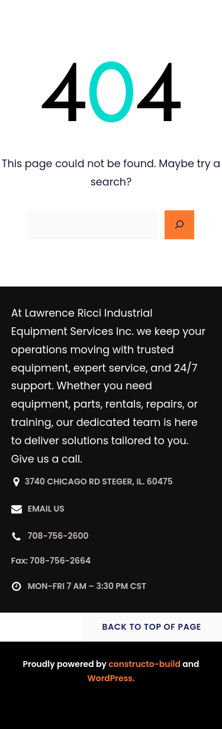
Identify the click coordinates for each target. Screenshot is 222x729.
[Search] (179, 225)
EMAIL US (46, 509)
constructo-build (144, 664)
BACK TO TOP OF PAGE (151, 627)
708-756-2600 (58, 536)
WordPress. (110, 678)
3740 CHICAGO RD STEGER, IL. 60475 (99, 481)
